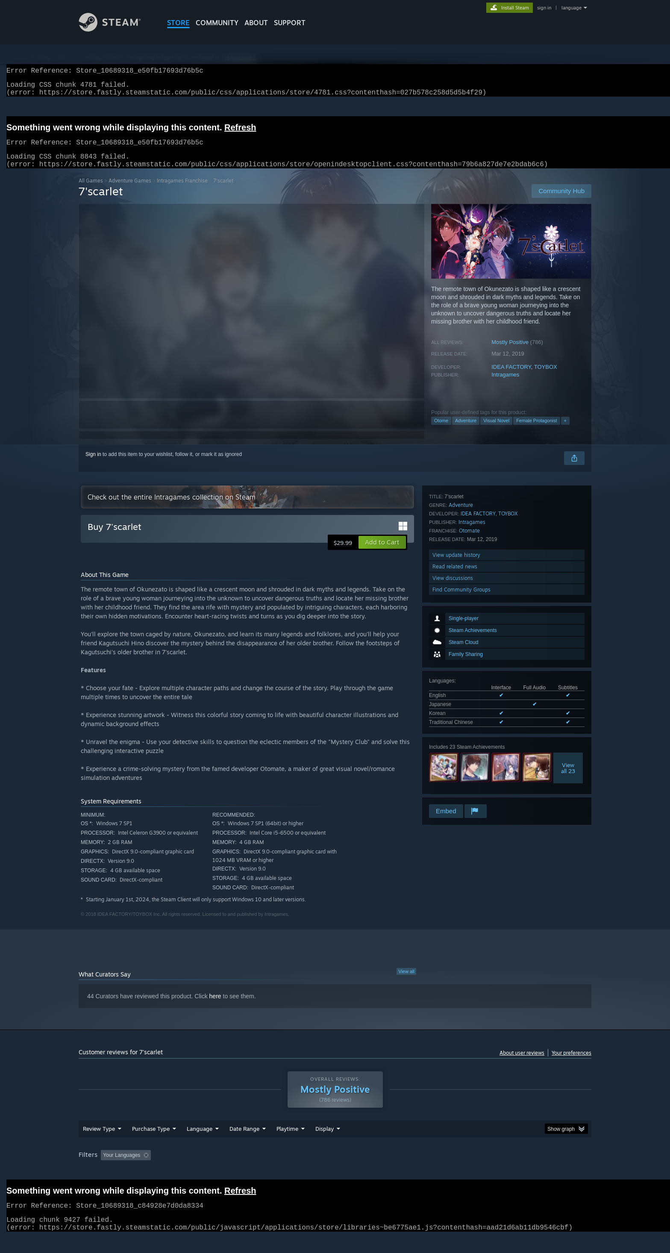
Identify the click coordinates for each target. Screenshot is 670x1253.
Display (324, 1144)
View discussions (452, 780)
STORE (178, 22)
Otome (441, 430)
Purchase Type (151, 1144)
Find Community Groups (461, 791)
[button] (382, 552)
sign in (544, 8)
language (571, 8)
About (256, 22)
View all (406, 981)
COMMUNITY (217, 22)
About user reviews (522, 1063)
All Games (91, 191)
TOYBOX (545, 377)
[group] (335, 1172)
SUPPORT (290, 22)
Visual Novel (496, 430)
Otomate (469, 732)
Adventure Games (130, 191)
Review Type (99, 1144)
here (215, 1006)
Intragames (505, 385)
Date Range (244, 1144)
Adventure (465, 430)
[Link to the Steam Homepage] (116, 29)
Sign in (93, 465)
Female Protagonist (536, 430)
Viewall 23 (568, 657)
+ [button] (565, 430)
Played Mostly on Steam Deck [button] (335, 1171)
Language (199, 1144)
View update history (456, 756)
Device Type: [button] (517, 1171)
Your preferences (571, 1063)
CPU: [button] (451, 1171)
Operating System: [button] (407, 1171)
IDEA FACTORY (511, 377)
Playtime (287, 1144)
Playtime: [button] (274, 1171)
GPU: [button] (479, 1171)
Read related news (454, 768)
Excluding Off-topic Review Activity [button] (208, 1171)
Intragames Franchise (182, 191)
